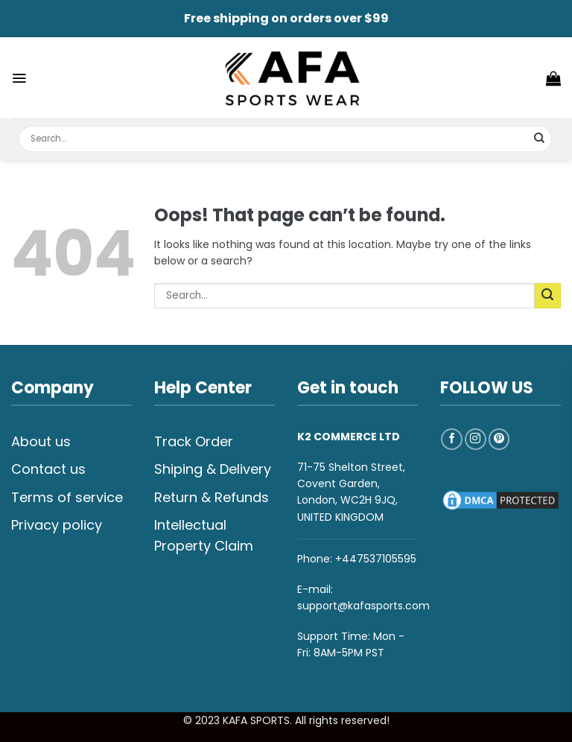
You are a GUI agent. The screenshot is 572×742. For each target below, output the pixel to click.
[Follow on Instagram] (475, 439)
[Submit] (539, 139)
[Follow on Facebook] (452, 439)
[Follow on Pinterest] (499, 439)
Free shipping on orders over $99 (286, 18)
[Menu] (19, 78)
